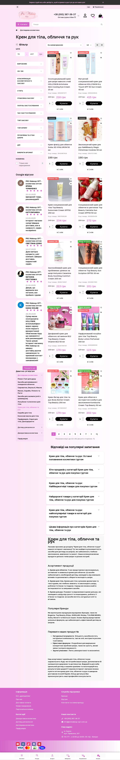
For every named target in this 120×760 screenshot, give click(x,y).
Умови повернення (23, 706)
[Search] (68, 24)
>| (97, 434)
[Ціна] (20, 54)
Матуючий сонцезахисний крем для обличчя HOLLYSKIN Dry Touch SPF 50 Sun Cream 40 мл (90, 84)
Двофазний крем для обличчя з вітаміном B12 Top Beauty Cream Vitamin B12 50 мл (59, 337)
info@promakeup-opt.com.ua (75, 722)
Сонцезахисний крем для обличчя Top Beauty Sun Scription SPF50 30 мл (90, 270)
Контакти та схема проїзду (72, 703)
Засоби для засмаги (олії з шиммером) (29, 397)
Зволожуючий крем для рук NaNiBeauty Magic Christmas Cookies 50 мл (90, 147)
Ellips (68, 615)
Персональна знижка (24, 709)
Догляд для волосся (31, 427)
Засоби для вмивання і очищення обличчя (27, 383)
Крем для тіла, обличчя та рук (28, 408)
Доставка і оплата (23, 703)
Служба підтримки (70, 692)
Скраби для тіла (25, 413)
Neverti (56, 618)
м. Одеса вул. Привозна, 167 (72, 732)
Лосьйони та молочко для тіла (29, 403)
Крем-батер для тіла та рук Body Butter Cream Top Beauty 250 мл (59, 400)
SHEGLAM (76, 615)
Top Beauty (60, 615)
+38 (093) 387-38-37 (72, 718)
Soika (50, 618)
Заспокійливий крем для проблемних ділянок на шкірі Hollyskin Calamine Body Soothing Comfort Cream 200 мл (59, 273)
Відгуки (64, 699)
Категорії (20, 714)
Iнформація (21, 692)
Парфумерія (23, 439)
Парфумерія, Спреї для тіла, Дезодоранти (28, 420)
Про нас (19, 699)
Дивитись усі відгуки (25, 371)
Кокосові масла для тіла (28, 416)
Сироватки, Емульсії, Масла (30, 388)
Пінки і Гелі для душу (27, 379)
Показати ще (29, 368)
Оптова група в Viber (67, 17)
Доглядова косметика (29, 30)
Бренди (64, 696)
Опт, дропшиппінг (23, 696)
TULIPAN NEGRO (93, 615)
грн (88, 7)
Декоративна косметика (31, 433)
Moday (83, 615)
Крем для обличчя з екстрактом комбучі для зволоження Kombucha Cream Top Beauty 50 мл (90, 401)
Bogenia (51, 615)
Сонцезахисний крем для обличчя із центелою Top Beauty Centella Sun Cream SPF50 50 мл (90, 209)
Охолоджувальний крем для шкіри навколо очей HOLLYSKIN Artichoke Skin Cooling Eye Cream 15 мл (59, 84)
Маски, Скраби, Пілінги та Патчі (29, 392)
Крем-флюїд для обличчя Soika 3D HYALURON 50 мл (60, 147)
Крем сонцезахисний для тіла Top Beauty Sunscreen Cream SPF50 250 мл (60, 209)
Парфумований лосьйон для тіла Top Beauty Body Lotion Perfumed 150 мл (89, 337)
